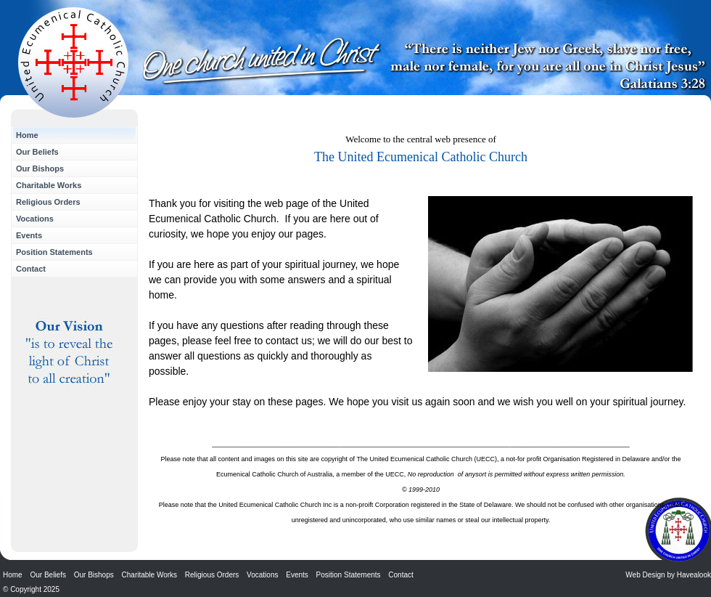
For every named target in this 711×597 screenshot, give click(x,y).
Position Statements (54, 252)
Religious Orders (48, 202)
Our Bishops (40, 168)
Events (29, 235)
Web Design (645, 575)
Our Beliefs (37, 151)
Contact (31, 268)
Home (27, 135)
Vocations (35, 218)
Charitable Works (48, 185)
